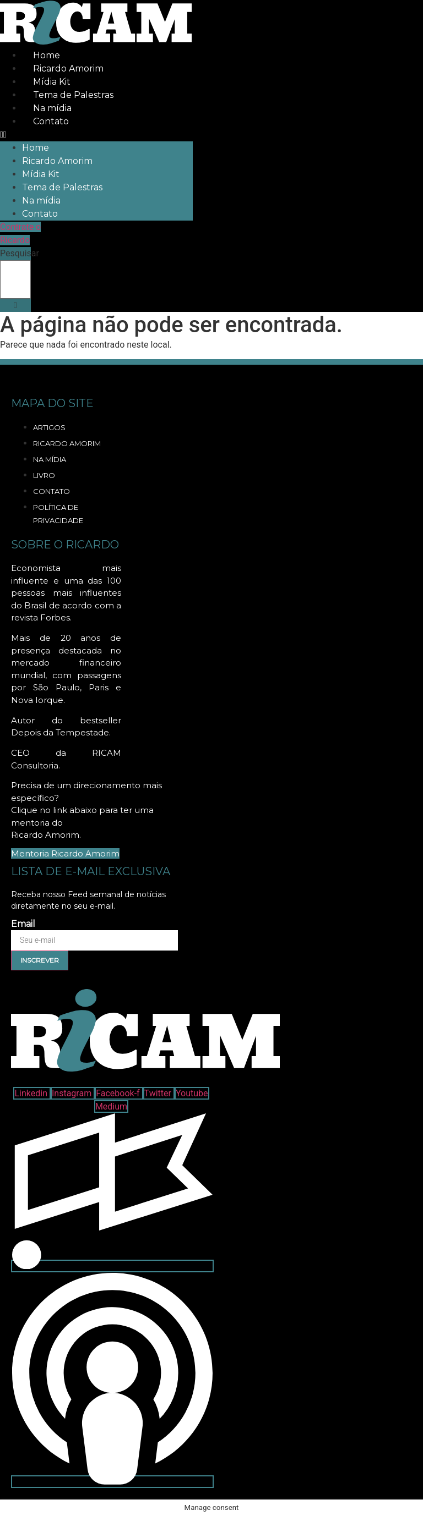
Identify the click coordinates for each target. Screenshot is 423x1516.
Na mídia (52, 108)
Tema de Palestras (73, 95)
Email (23, 924)
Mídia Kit (51, 81)
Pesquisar (19, 253)
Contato (51, 121)
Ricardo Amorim (68, 68)
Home (46, 55)
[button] (96, 134)
